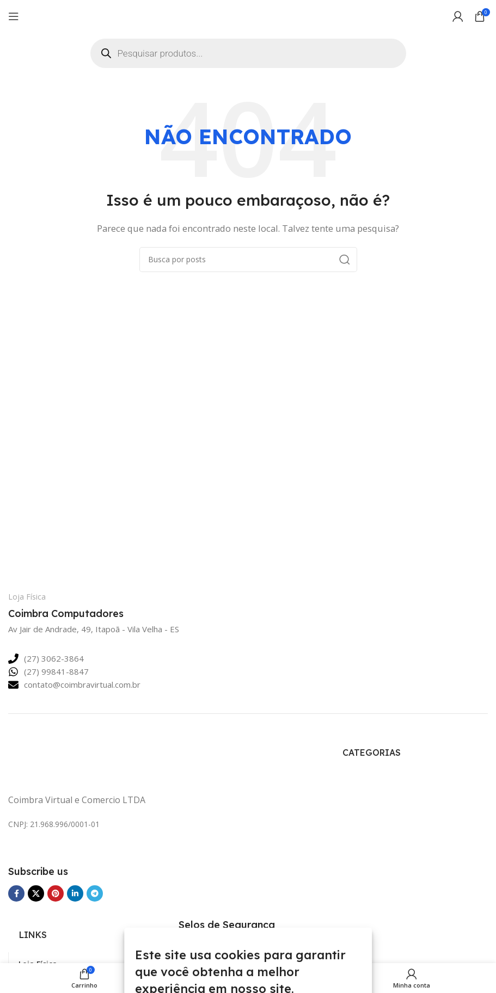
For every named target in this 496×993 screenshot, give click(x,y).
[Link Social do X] (36, 893)
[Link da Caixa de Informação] (85, 606)
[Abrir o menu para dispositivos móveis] (14, 16)
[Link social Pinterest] (55, 893)
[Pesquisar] (248, 259)
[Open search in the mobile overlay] (248, 53)
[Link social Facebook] (16, 893)
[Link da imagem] (79, 758)
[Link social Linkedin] (75, 893)
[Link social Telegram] (95, 893)
